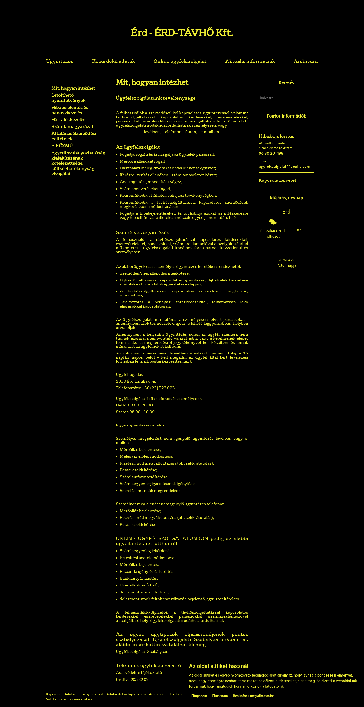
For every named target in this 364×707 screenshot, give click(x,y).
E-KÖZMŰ (62, 145)
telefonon (172, 131)
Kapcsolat (54, 694)
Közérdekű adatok (113, 61)
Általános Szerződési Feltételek (73, 136)
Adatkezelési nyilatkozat (84, 694)
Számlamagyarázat (72, 126)
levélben (152, 131)
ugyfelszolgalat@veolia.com (284, 166)
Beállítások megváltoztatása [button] (253, 696)
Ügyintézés (59, 61)
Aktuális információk (250, 61)
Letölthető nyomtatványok (68, 98)
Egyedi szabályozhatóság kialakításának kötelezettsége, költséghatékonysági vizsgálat (78, 163)
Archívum (306, 61)
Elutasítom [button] (220, 696)
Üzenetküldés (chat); (139, 585)
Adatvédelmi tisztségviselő (170, 694)
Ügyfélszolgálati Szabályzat (142, 651)
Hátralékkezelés (68, 119)
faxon (190, 131)
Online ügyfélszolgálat (180, 61)
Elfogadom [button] (199, 696)
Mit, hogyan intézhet (73, 88)
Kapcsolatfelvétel (277, 180)
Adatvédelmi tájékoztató (139, 672)
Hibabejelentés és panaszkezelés (69, 110)
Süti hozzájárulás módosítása (69, 699)
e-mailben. (210, 131)
